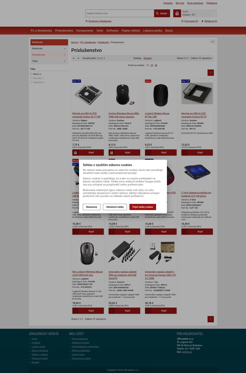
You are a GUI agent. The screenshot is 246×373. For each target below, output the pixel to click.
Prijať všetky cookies (143, 207)
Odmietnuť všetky (114, 207)
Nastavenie (91, 207)
